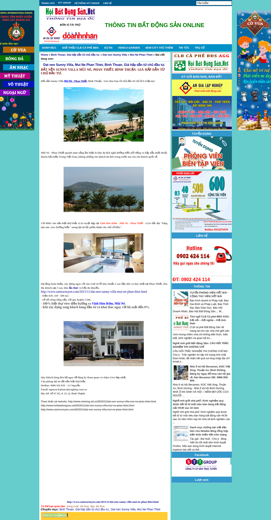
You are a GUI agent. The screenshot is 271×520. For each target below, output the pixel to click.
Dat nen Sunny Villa (115, 54)
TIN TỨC (184, 47)
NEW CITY (159, 47)
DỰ (108, 47)
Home (44, 54)
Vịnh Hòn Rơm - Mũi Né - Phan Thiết (121, 223)
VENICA (129, 47)
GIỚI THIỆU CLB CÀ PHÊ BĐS (80, 47)
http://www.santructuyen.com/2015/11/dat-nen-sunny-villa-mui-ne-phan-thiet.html (94, 291)
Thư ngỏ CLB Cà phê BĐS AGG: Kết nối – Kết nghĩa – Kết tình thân (210, 320)
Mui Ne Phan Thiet (141, 54)
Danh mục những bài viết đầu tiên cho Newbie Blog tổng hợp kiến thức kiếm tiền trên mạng (209, 431)
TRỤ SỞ (200, 47)
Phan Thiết (80, 81)
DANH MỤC (49, 47)
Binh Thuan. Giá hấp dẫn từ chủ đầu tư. (75, 54)
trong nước (73, 506)
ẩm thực (73, 287)
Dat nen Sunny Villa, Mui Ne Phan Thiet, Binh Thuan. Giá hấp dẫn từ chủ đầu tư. (104, 64)
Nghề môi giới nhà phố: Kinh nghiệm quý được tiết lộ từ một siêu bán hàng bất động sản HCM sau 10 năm (199, 404)
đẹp (92, 506)
